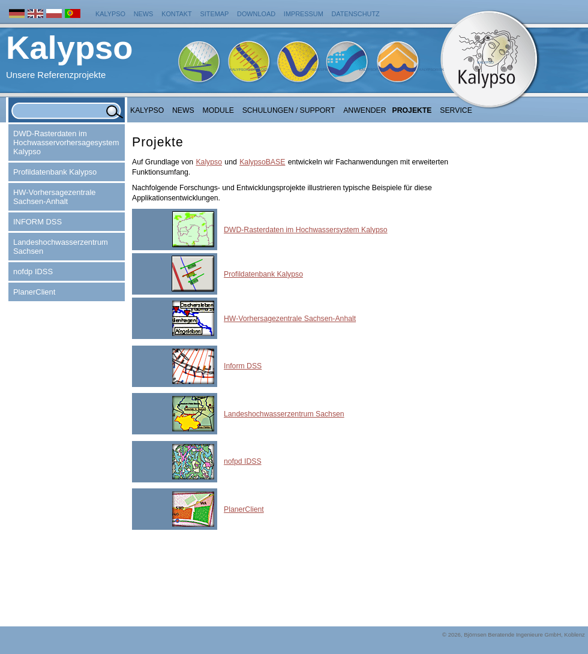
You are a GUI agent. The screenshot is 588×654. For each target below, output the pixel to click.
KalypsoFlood (373, 69)
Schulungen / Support (288, 110)
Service (456, 110)
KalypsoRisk (431, 69)
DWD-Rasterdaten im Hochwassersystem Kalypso (306, 230)
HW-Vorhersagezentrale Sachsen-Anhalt (54, 197)
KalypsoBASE (262, 162)
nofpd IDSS (243, 461)
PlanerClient (34, 291)
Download (256, 13)
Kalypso (110, 13)
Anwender (364, 110)
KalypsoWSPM (314, 69)
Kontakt (176, 13)
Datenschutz (356, 13)
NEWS (183, 110)
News (144, 13)
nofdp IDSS (33, 271)
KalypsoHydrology (249, 69)
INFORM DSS (37, 221)
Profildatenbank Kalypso (55, 171)
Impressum (303, 13)
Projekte (412, 110)
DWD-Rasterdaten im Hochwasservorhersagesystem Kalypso (66, 142)
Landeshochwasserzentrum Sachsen (60, 247)
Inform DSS (243, 366)
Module (218, 110)
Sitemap (214, 13)
